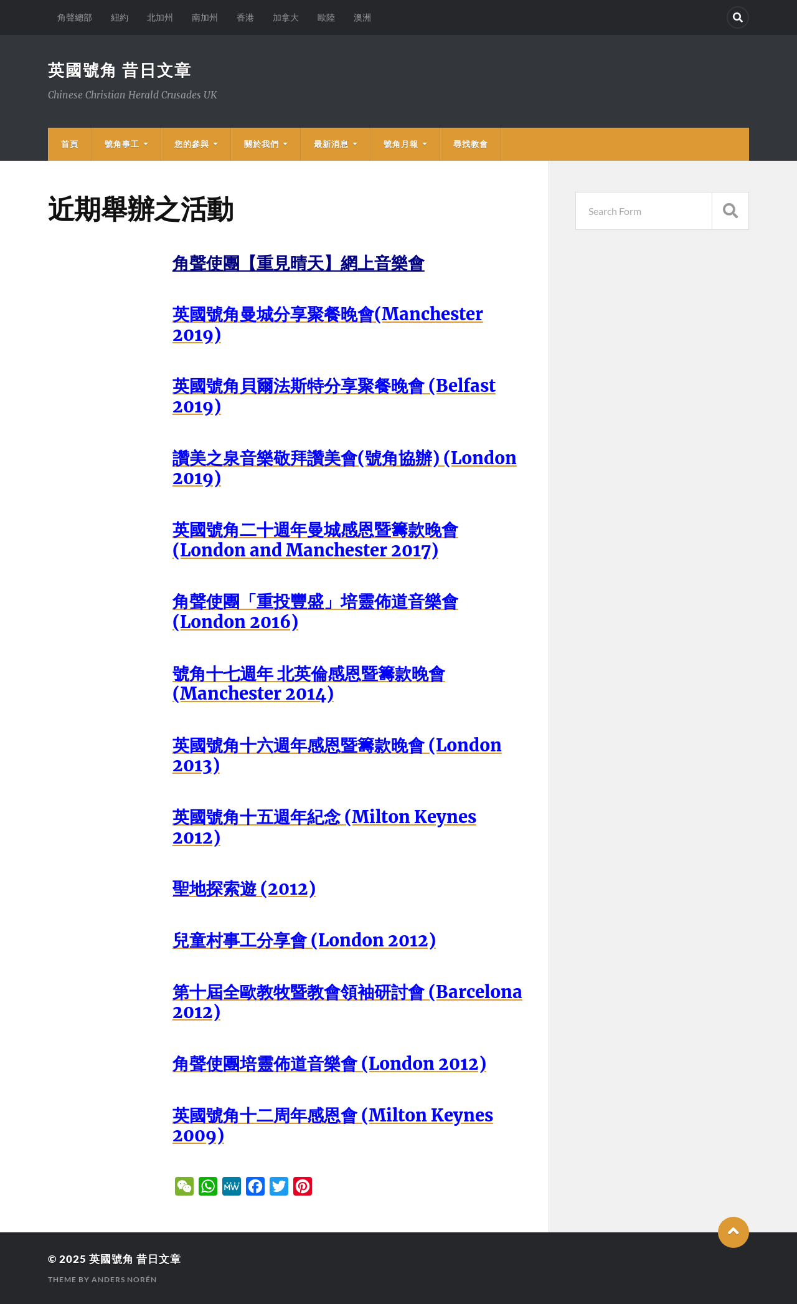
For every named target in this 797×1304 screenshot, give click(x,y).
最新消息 (331, 144)
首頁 (69, 144)
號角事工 (122, 144)
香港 (245, 17)
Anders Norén (124, 1279)
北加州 (160, 17)
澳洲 (362, 17)
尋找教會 (470, 144)
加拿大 (286, 17)
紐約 (119, 17)
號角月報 (401, 144)
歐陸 (326, 17)
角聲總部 (74, 17)
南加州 (205, 17)
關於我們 (261, 144)
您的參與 (191, 144)
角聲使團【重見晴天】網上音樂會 (298, 263)
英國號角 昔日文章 (120, 69)
